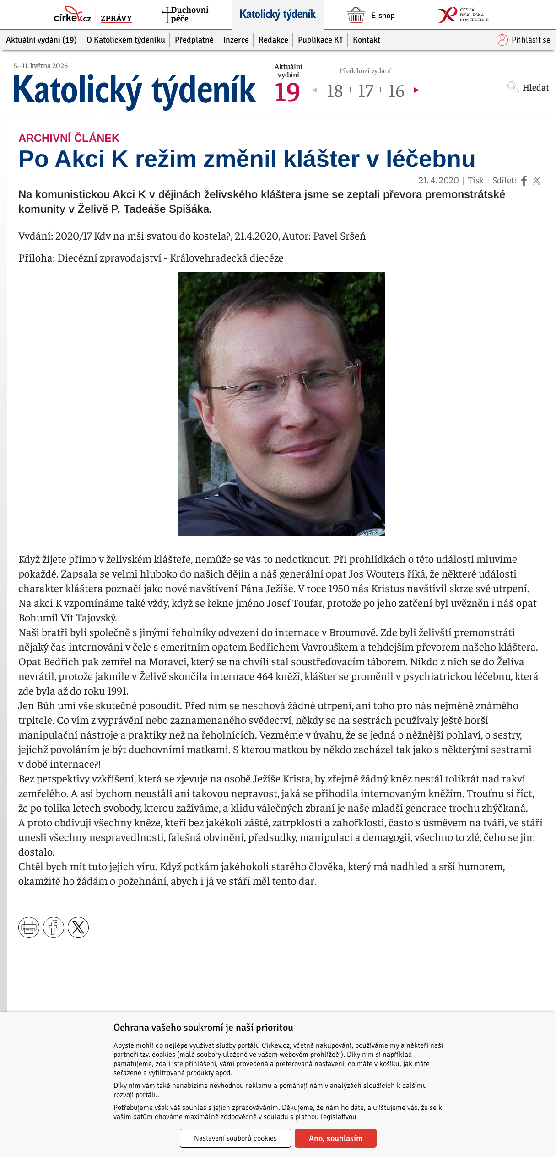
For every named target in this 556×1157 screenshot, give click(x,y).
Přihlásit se (524, 40)
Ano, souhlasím (335, 1138)
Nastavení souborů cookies (235, 1138)
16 (396, 89)
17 (365, 89)
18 (335, 89)
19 (288, 89)
